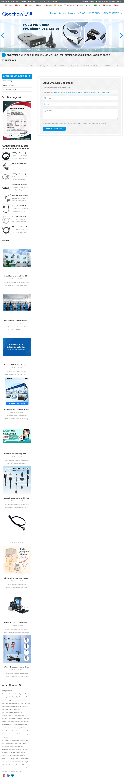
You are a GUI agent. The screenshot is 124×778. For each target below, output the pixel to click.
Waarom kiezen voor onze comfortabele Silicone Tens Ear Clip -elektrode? (16, 667)
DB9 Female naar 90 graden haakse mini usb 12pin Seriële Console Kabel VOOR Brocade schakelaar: (85, 92)
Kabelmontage (41, 66)
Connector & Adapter (10, 89)
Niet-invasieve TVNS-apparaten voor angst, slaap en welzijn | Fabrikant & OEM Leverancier (16, 578)
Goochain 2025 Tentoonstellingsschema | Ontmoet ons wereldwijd (16, 365)
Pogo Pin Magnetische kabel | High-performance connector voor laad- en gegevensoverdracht (16, 498)
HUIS (52, 13)
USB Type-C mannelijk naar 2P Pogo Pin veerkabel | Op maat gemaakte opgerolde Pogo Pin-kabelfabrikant (20, 153)
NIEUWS (81, 13)
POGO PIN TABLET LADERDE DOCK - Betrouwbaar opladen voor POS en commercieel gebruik (16, 622)
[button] (121, 35)
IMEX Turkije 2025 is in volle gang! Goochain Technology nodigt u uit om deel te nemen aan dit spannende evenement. (16, 409)
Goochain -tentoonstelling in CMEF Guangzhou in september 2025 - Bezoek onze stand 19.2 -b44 (16, 454)
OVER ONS (94, 13)
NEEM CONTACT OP (112, 13)
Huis (33, 66)
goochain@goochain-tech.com (108, 1)
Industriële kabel (52, 66)
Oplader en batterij (9, 85)
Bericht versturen (54, 128)
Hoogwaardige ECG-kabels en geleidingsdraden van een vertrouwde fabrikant (16, 320)
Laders (71, 13)
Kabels (61, 13)
